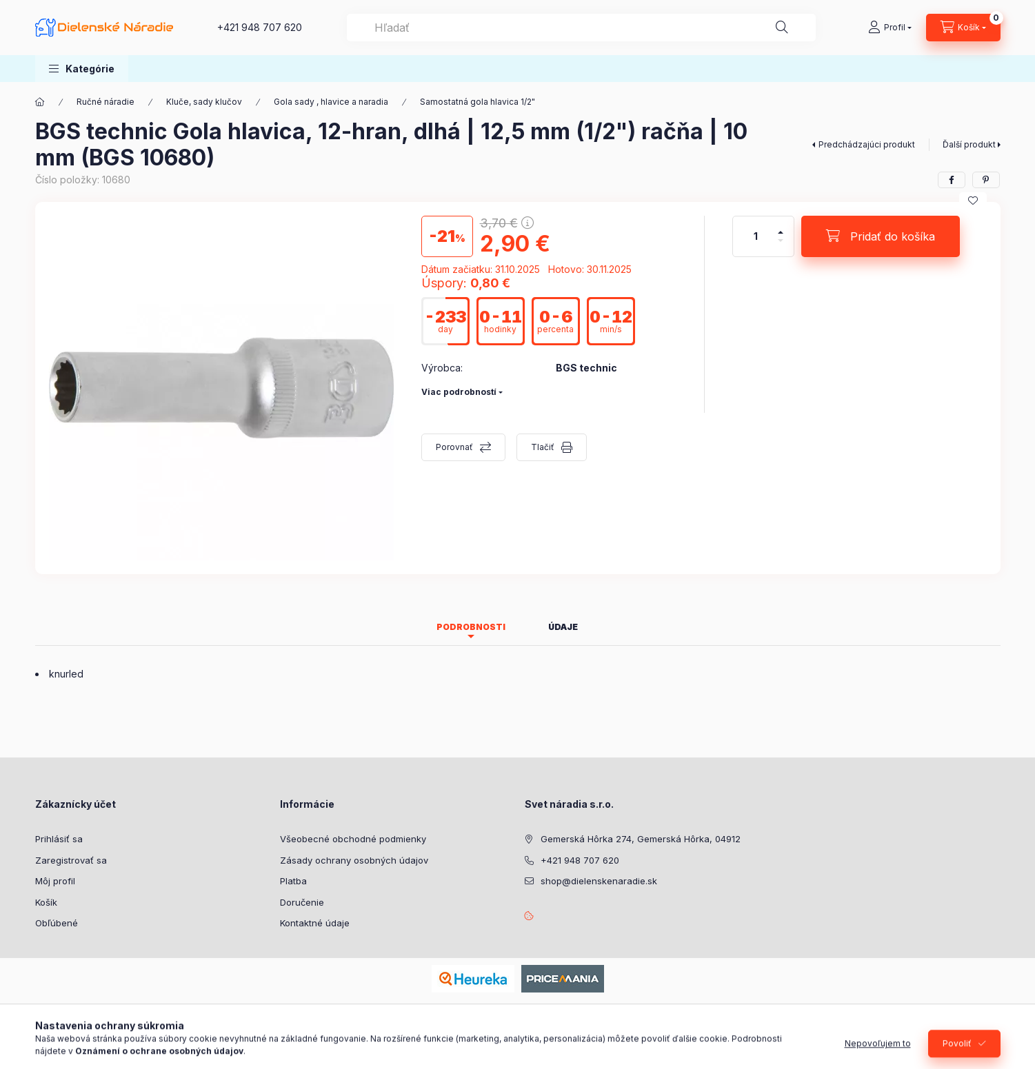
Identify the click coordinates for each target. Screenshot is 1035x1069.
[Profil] (890, 27)
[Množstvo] (756, 236)
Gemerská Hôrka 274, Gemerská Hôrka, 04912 (641, 838)
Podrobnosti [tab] (470, 627)
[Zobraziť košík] (963, 27)
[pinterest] (986, 180)
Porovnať (454, 447)
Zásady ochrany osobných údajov (354, 860)
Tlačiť (542, 447)
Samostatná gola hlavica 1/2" (477, 101)
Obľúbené (56, 922)
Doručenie (302, 902)
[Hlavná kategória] (40, 102)
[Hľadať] (782, 27)
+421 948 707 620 (259, 27)
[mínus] (780, 246)
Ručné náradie (105, 101)
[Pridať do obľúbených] (973, 200)
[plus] (780, 226)
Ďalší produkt (969, 144)
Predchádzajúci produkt (866, 144)
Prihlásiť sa (59, 838)
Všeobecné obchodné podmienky (353, 838)
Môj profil (55, 880)
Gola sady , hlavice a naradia (331, 101)
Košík (46, 902)
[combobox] (581, 27)
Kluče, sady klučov (204, 101)
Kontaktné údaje (315, 922)
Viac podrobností (458, 392)
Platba (293, 880)
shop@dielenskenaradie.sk (599, 880)
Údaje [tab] (563, 627)
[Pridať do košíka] (880, 236)
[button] (81, 68)
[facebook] (951, 180)
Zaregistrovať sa (71, 860)
